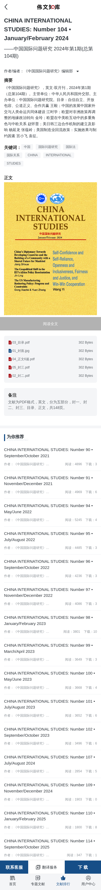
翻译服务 (46, 867)
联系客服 (14, 867)
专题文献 (38, 880)
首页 (12, 880)
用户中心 (88, 880)
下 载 (83, 867)
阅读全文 (50, 324)
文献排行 (63, 880)
